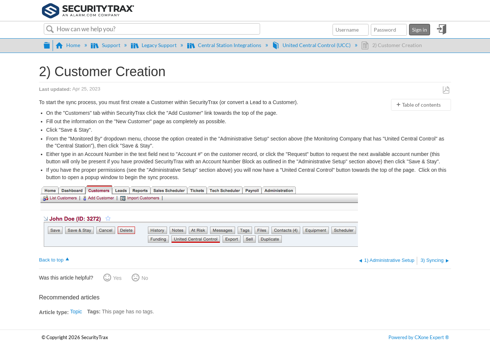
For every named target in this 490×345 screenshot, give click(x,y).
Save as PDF (446, 90)
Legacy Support (154, 45)
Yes (117, 278)
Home (68, 45)
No (145, 278)
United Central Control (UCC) (312, 45)
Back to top (51, 260)
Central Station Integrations (224, 45)
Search (50, 29)
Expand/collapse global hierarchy (47, 44)
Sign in (419, 29)
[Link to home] (88, 10)
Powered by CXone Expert (418, 337)
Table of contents (421, 105)
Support (106, 45)
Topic (76, 311)
